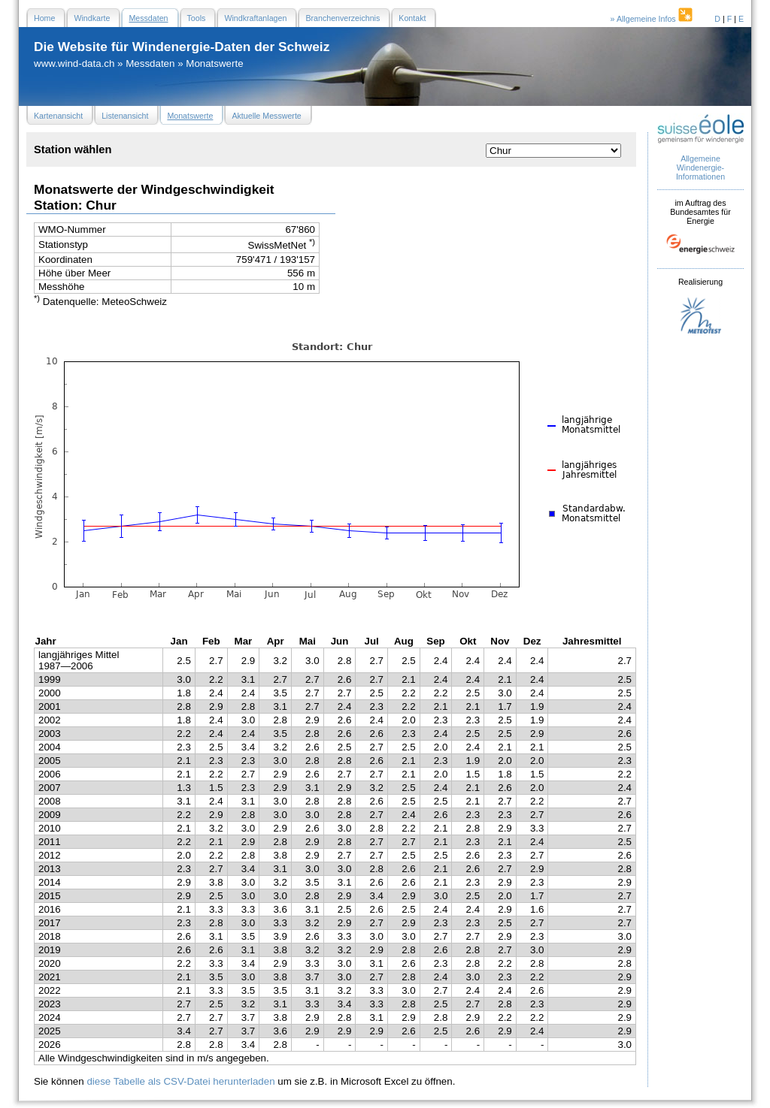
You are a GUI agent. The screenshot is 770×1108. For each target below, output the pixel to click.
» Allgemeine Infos (653, 18)
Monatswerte (214, 63)
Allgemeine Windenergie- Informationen (700, 167)
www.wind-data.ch (74, 63)
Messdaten (150, 63)
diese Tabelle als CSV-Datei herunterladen (180, 1081)
